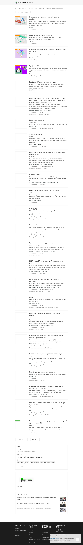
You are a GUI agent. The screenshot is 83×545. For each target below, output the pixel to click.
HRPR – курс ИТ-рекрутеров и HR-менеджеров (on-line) (21, 266)
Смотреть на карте (22, 12)
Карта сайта (18, 535)
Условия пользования (20, 530)
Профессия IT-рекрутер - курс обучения (21, 87)
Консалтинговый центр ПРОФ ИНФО (40, 110)
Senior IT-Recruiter (21, 230)
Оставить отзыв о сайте (34, 539)
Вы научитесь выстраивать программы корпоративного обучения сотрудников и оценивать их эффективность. (46, 55)
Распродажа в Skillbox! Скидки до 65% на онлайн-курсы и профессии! (34, 508)
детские (34, 451)
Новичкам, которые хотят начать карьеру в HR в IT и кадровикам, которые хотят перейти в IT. (45, 38)
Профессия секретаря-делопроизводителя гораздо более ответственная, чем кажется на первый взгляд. (47, 408)
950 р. (31, 136)
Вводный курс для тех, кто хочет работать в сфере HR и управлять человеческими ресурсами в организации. (46, 428)
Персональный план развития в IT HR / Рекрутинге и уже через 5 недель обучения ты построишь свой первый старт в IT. (47, 178)
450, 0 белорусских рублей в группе (40, 102)
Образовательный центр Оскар (38, 344)
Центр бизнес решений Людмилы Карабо (42, 251)
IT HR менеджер (21, 180)
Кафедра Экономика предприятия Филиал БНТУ (44, 287)
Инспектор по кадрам (21, 125)
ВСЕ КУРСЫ (21, 2)
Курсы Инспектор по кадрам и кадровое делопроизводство (21, 248)
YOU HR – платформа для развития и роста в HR (44, 182)
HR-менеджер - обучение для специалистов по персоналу (21, 284)
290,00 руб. (32, 122)
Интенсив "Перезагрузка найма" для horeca (21, 196)
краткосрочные (21, 457)
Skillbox (31, 27)
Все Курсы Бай (21, 525)
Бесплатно (32, 425)
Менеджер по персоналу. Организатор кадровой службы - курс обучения (21, 341)
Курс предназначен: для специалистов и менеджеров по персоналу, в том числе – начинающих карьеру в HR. (46, 284)
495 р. (31, 318)
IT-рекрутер (21, 214)
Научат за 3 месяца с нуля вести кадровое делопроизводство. (48, 124)
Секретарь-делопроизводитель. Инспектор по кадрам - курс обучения (21, 408)
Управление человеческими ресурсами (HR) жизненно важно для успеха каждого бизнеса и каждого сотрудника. (48, 341)
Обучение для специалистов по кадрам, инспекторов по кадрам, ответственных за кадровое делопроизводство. (46, 248)
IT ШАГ (31, 215)
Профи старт (33, 126)
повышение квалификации (24, 451)
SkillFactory (32, 90)
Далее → (35, 439)
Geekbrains (32, 431)
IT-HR (21, 302)
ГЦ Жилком (32, 376)
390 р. (31, 193)
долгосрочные (39, 457)
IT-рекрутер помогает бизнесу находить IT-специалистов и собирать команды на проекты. (47, 212)
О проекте (17, 528)
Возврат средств (46, 539)
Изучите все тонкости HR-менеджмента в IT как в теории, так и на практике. (47, 300)
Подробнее (69, 540)
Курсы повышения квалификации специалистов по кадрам (21, 319)
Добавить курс (32, 542)
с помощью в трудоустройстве (47, 462)
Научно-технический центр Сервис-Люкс (41, 325)
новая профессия (34, 462)
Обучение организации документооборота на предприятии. (47, 374)
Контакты (17, 533)
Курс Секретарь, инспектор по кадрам (21, 377)
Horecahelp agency (35, 144)
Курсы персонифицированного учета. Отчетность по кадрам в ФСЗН (21, 158)
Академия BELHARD (35, 233)
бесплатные (20, 462)
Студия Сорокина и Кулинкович (39, 271)
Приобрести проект (47, 542)
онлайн (27, 462)
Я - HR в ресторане (21, 140)
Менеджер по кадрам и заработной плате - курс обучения (21, 359)
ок (77, 540)
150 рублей (32, 157)
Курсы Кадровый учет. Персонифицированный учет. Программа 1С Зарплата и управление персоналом (21, 103)
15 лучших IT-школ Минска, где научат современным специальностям (34, 503)
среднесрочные (30, 457)
